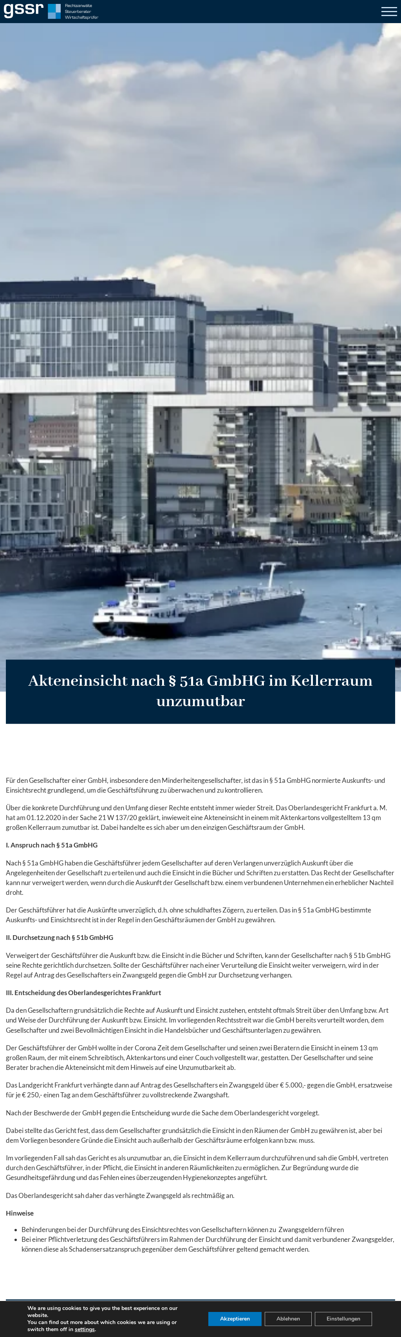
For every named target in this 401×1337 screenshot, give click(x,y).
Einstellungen (343, 1319)
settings (85, 1329)
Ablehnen (288, 1319)
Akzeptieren (235, 1319)
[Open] (389, 11)
